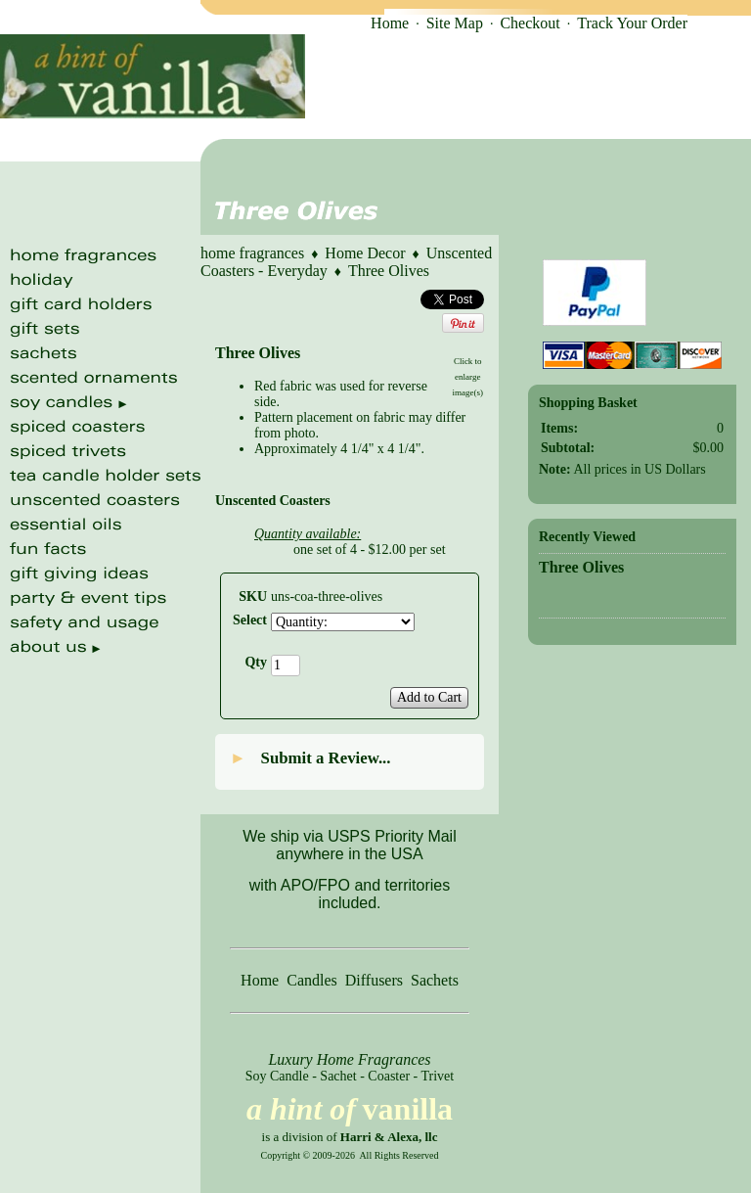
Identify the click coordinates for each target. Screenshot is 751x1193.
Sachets (435, 980)
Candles (312, 980)
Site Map (454, 23)
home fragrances (252, 253)
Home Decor (365, 253)
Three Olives (388, 270)
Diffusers (374, 980)
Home (390, 23)
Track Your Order (632, 23)
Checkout (529, 23)
